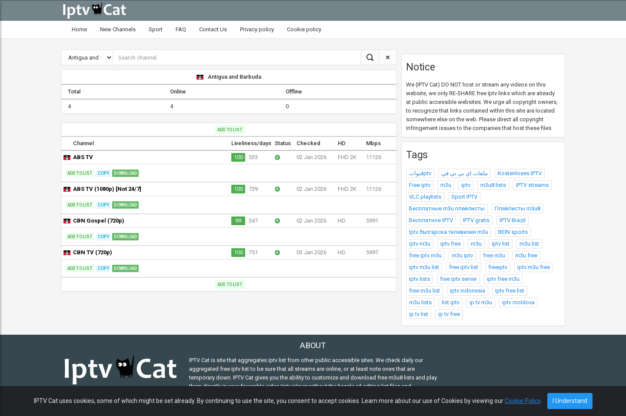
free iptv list (463, 267)
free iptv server (458, 279)
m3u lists (420, 302)
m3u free (526, 255)
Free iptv (419, 185)
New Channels (118, 29)
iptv (465, 185)
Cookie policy (304, 29)
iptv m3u (419, 243)
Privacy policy (257, 29)
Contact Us (213, 29)
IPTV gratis (476, 220)
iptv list (500, 243)
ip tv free (449, 314)
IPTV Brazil (512, 220)
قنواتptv (420, 173)
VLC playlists (425, 196)
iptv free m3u (503, 279)
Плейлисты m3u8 (517, 208)
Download (125, 173)
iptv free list (509, 290)
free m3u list (424, 290)
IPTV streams (532, 185)
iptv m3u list (424, 267)
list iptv (451, 302)
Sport (156, 29)
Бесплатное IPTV (431, 220)
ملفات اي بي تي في (464, 173)
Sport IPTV (464, 196)
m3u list (529, 243)
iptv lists (419, 279)
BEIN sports (513, 232)
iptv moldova (518, 302)
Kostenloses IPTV (520, 173)
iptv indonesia (467, 290)
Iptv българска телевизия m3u (448, 232)
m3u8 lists (493, 185)
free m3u (494, 255)
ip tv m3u (481, 302)
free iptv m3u (425, 255)
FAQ (181, 29)
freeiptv (497, 267)
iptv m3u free (533, 267)
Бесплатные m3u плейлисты (447, 208)
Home (79, 29)
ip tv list (418, 314)
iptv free (450, 243)
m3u (445, 185)
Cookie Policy (522, 400)
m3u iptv (462, 255)
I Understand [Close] (570, 400)
